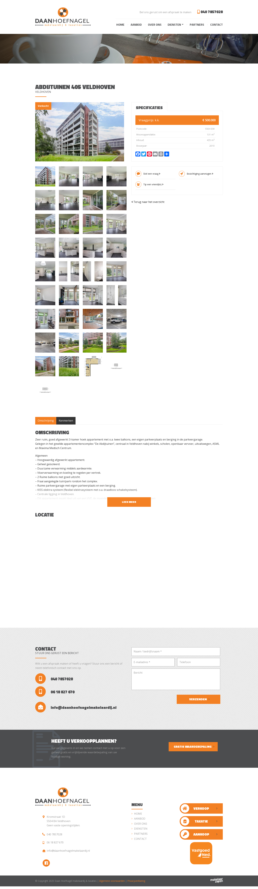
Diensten (174, 24)
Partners (197, 24)
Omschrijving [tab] (46, 421)
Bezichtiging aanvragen (200, 173)
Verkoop (195, 810)
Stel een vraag (151, 173)
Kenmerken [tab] (66, 421)
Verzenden (198, 699)
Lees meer (129, 502)
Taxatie (194, 823)
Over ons (154, 24)
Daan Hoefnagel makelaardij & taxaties (76, 883)
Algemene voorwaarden (112, 883)
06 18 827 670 (55, 692)
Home (120, 24)
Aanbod (136, 24)
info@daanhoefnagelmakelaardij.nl (76, 708)
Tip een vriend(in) (153, 184)
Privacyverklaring (136, 883)
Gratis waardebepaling (193, 748)
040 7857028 (210, 12)
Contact (216, 24)
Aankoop (195, 836)
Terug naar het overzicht (147, 202)
